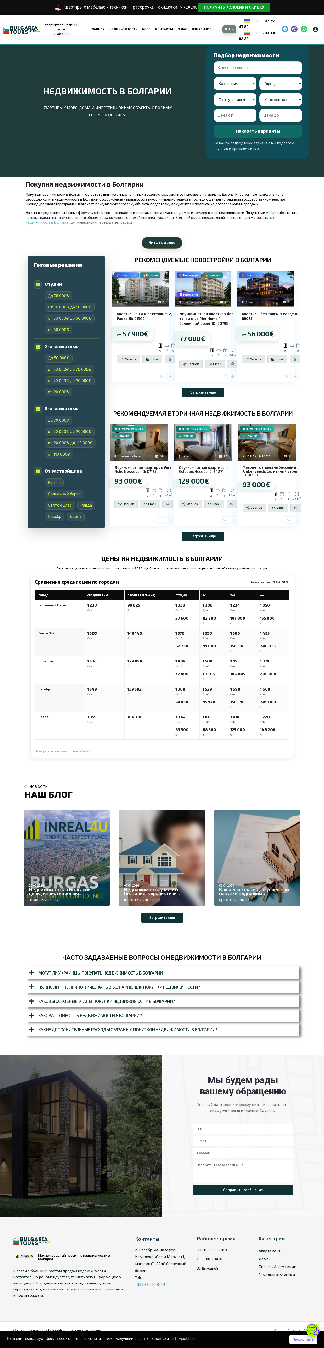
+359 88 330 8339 (150, 1284)
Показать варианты (258, 131)
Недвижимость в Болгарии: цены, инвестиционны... (60, 891)
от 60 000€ (58, 329)
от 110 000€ (59, 454)
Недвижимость (123, 29)
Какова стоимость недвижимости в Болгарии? (90, 1015)
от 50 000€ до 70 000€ (69, 369)
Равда (86, 505)
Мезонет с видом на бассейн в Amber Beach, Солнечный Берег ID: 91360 (270, 471)
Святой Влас (60, 505)
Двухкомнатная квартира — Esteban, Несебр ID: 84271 (203, 469)
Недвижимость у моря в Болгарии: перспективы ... (153, 891)
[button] (162, 972)
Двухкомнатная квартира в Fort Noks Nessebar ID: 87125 (142, 469)
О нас (182, 29)
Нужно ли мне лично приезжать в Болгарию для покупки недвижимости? (119, 987)
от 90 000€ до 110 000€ (70, 443)
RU (227, 29)
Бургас (54, 482)
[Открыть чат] (313, 1330)
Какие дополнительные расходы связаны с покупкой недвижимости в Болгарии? (127, 1029)
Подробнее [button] (185, 1338)
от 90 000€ (58, 392)
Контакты (164, 29)
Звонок (128, 359)
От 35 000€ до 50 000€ (69, 307)
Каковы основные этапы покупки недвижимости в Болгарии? (106, 1001)
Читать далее (162, 243)
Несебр (54, 516)
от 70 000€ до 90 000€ (69, 380)
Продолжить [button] (303, 1339)
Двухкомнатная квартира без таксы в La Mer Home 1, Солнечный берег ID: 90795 (206, 318)
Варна (75, 516)
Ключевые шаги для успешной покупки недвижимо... (254, 891)
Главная (97, 29)
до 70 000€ (58, 420)
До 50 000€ (58, 358)
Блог (146, 29)
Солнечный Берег (194, 302)
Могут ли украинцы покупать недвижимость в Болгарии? (101, 973)
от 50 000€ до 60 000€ (69, 318)
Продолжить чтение (44, 900)
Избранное (201, 29)
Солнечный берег (64, 494)
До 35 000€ (58, 296)
